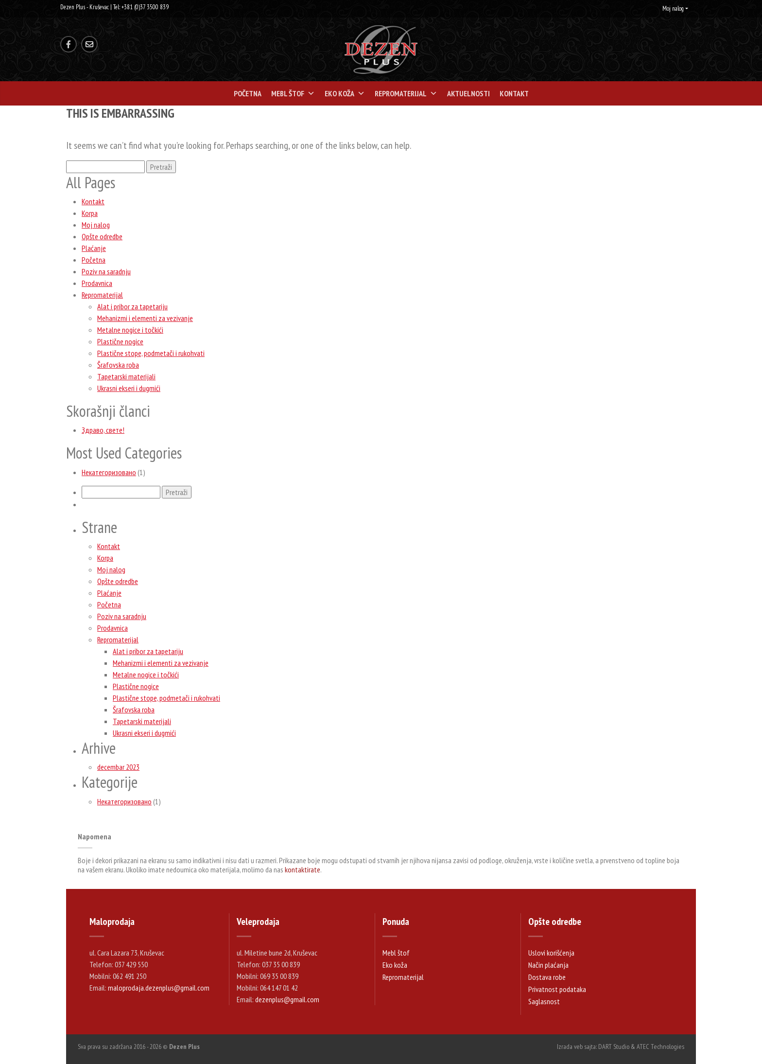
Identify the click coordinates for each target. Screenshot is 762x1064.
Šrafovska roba (118, 365)
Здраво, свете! (103, 430)
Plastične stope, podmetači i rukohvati (151, 353)
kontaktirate (302, 869)
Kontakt (514, 93)
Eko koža (345, 93)
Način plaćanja (548, 965)
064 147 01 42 (279, 988)
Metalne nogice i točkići (130, 330)
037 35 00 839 (281, 964)
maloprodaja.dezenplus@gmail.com (158, 988)
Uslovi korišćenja (551, 953)
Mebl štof (293, 93)
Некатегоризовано (109, 472)
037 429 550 (131, 964)
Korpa (90, 213)
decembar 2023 (118, 767)
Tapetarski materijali (126, 376)
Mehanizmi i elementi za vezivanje (145, 318)
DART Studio (613, 1046)
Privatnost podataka (557, 989)
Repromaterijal (406, 93)
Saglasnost (544, 1001)
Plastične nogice (120, 341)
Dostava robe (547, 977)
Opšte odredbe (102, 236)
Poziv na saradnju (106, 271)
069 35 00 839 (279, 976)
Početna (247, 93)
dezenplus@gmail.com (287, 999)
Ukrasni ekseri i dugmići (128, 388)
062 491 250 (129, 976)
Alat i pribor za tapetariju (132, 306)
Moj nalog (673, 8)
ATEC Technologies (660, 1046)
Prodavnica (97, 283)
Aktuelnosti (468, 93)
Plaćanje (94, 248)
